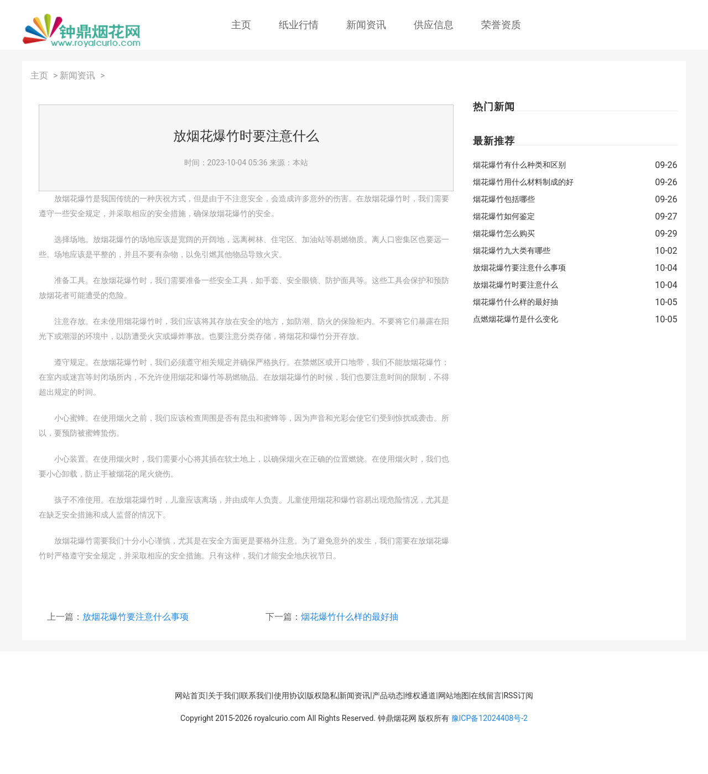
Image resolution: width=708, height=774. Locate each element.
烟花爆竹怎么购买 (504, 233)
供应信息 (434, 24)
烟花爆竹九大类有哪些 (511, 250)
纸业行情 (299, 24)
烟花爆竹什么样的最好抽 (349, 616)
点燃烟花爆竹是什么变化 (515, 319)
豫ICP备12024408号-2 (489, 718)
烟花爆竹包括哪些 (504, 199)
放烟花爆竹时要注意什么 (515, 284)
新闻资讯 (366, 24)
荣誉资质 (501, 24)
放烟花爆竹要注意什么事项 (135, 616)
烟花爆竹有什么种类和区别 (519, 164)
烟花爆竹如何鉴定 (504, 216)
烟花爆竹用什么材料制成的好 (523, 181)
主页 (241, 24)
